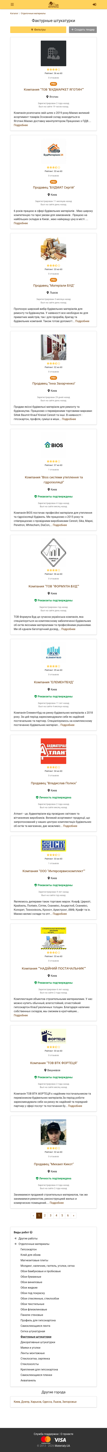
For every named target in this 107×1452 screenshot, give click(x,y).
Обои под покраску (33, 1293)
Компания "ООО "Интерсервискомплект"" (54, 871)
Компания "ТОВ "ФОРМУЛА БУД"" (54, 586)
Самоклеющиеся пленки (36, 1375)
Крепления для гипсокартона (39, 1369)
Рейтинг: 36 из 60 (53, 73)
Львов (57, 1401)
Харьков (36, 1401)
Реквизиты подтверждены (53, 496)
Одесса (47, 1401)
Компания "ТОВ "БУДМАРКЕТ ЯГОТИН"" (54, 89)
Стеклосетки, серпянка (35, 1358)
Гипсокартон (29, 1249)
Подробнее (21, 125)
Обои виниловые (31, 1282)
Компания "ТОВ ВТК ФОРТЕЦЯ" (54, 1063)
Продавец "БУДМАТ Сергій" (54, 187)
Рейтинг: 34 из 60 (53, 771)
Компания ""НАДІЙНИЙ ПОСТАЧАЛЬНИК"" (54, 968)
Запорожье (69, 1401)
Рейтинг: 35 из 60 (53, 670)
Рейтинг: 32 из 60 (53, 367)
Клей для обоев (31, 1254)
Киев (17, 1401)
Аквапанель (28, 1380)
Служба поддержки (46, 1434)
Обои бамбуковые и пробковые (41, 1271)
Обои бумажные (31, 1276)
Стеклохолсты (30, 1364)
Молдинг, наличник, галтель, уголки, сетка (48, 1265)
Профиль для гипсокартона (38, 1320)
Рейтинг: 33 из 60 (53, 171)
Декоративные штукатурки (38, 1342)
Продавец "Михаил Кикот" (54, 1164)
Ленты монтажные (33, 1353)
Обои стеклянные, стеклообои (40, 1298)
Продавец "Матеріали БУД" (53, 285)
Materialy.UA (62, 1445)
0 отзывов (53, 77)
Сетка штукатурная (33, 1331)
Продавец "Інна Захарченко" (53, 383)
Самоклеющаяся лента (35, 1325)
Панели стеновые (32, 1315)
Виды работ (21, 1232)
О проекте (66, 1434)
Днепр (25, 1401)
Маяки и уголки (30, 1347)
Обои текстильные (32, 1304)
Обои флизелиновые (34, 1309)
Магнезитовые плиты (34, 1260)
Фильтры (38, 29)
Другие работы (26, 1238)
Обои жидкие (29, 1287)
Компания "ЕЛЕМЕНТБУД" (54, 682)
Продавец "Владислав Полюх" (54, 783)
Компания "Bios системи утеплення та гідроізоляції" (54, 479)
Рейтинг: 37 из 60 (53, 465)
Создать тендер (83, 29)
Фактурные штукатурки (36, 1336)
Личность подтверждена (53, 797)
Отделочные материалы (31, 1244)
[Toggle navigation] (12, 5)
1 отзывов (53, 469)
